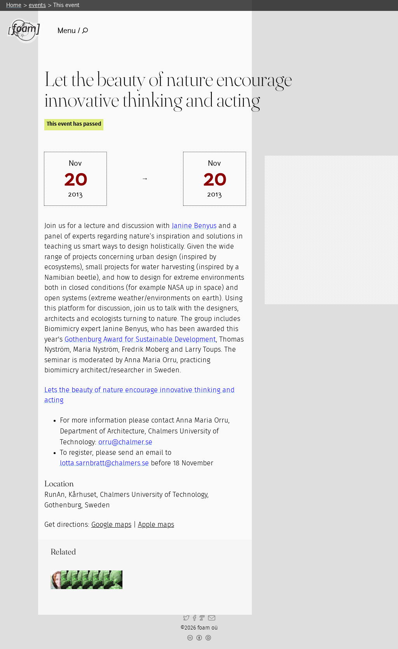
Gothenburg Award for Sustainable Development (140, 339)
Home (13, 5)
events (37, 5)
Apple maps (156, 524)
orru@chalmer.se (125, 442)
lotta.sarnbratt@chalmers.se (104, 463)
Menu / (73, 30)
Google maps (111, 524)
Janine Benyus (194, 226)
